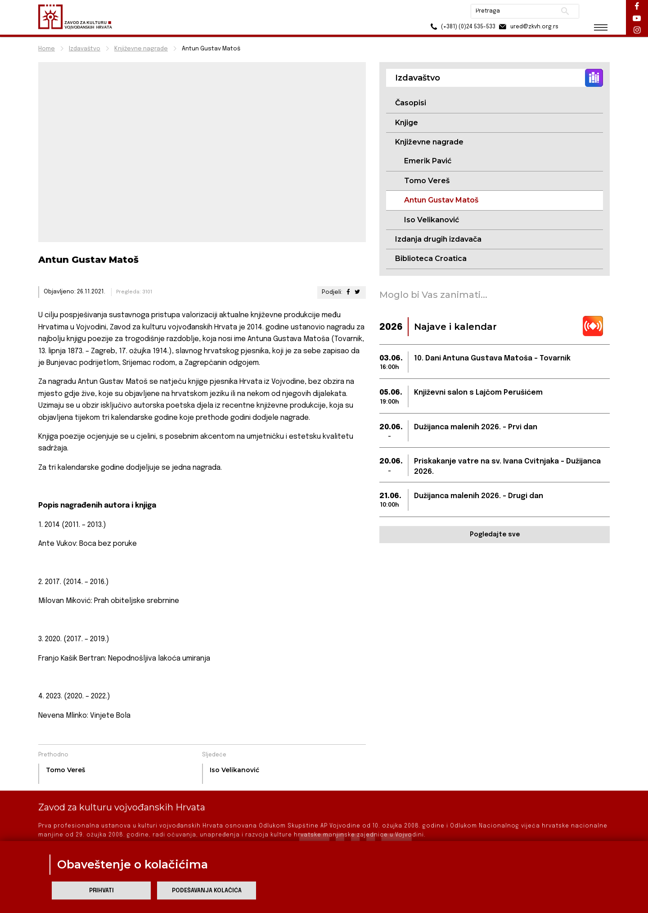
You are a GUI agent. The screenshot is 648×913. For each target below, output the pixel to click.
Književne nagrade (141, 49)
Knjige (406, 122)
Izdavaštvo (84, 49)
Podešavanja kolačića (207, 891)
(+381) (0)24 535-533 (459, 26)
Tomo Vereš (427, 180)
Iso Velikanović (431, 220)
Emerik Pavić (427, 161)
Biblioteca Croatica (431, 258)
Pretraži (562, 11)
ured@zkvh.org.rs (525, 26)
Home (46, 49)
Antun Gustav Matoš (441, 200)
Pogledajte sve (495, 534)
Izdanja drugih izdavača (438, 239)
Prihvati (101, 891)
